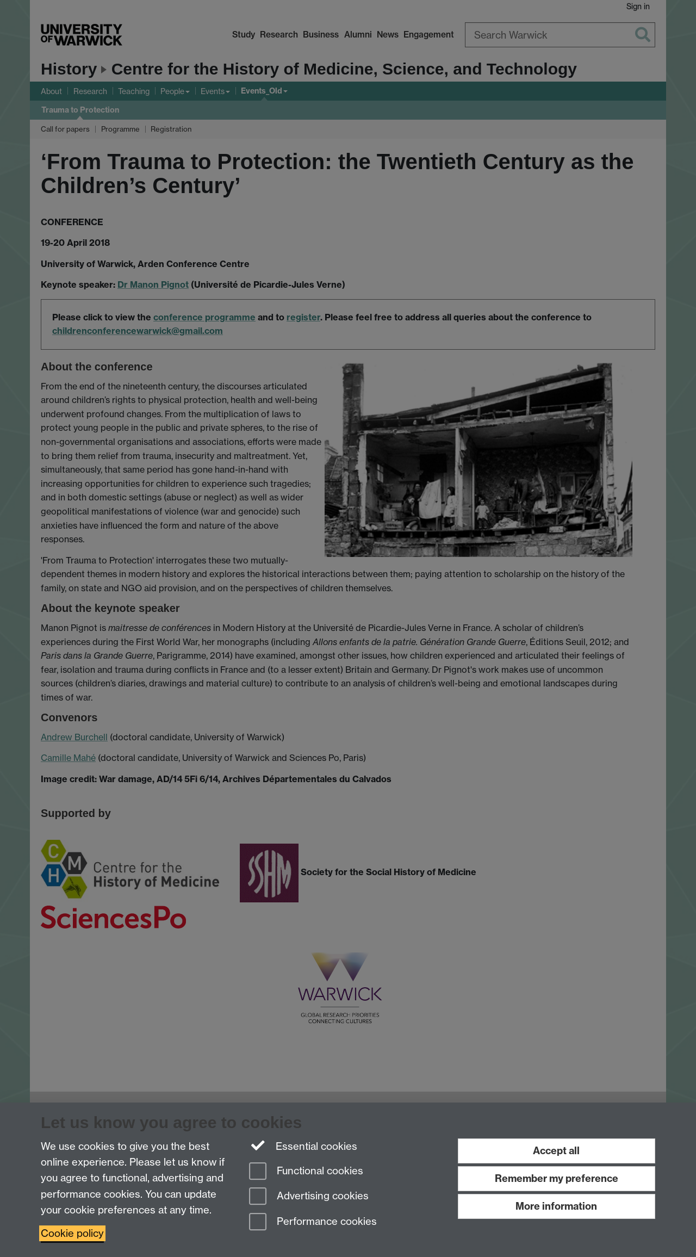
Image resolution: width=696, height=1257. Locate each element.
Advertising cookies (309, 1197)
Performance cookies (313, 1222)
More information (556, 1206)
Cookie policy (72, 1233)
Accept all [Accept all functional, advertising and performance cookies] (556, 1150)
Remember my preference (556, 1178)
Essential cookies (303, 1145)
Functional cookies (306, 1172)
